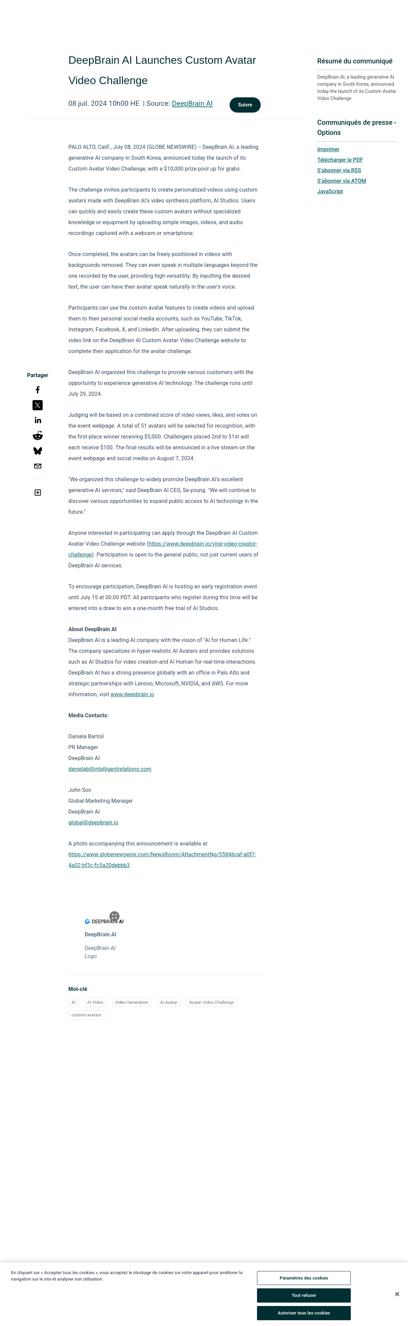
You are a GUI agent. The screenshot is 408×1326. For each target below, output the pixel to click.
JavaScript (330, 191)
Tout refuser (304, 1297)
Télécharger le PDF (340, 160)
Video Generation (131, 1002)
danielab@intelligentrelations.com (109, 769)
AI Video (95, 1002)
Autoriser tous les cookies (304, 1315)
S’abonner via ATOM (341, 181)
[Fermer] (397, 1295)
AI (73, 1002)
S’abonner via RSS (339, 170)
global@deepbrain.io (93, 822)
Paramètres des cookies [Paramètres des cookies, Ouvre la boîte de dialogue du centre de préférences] (304, 1279)
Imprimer (328, 149)
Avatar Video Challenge (211, 1002)
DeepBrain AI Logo (100, 952)
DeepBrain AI (192, 103)
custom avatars (86, 1014)
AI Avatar (168, 1002)
